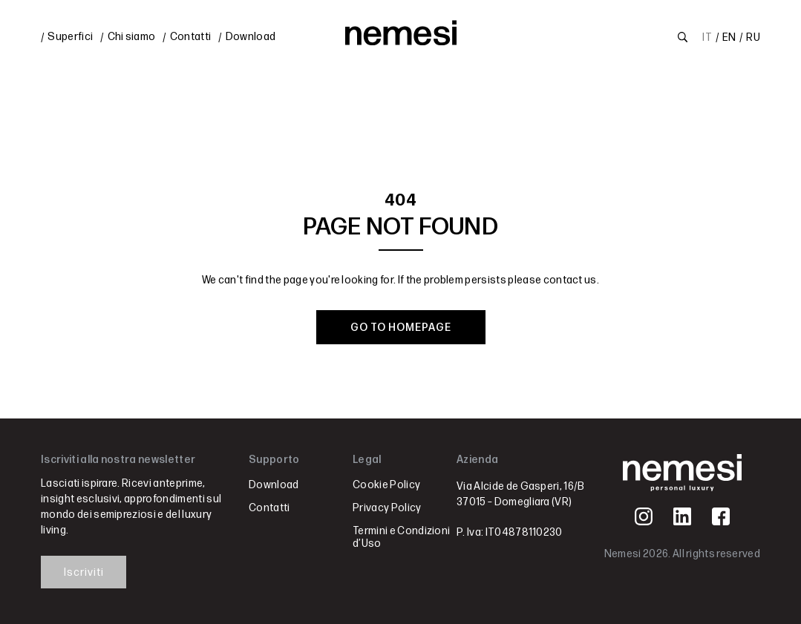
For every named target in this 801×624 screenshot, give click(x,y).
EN (729, 37)
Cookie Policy (386, 485)
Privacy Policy (387, 508)
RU (753, 37)
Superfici (70, 36)
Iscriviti (84, 572)
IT (707, 37)
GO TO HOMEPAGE (400, 327)
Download (251, 36)
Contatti (191, 36)
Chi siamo (132, 36)
